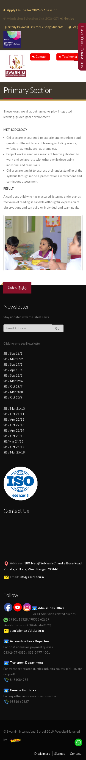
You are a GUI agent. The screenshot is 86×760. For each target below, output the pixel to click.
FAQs (74, 27)
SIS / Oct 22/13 (13, 425)
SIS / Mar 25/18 (14, 452)
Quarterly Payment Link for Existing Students (33, 27)
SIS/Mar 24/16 (13, 441)
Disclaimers (42, 753)
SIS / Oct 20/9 (12, 397)
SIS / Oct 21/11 (13, 414)
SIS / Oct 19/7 (12, 386)
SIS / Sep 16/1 (12, 353)
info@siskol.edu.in (32, 577)
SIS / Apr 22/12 (13, 419)
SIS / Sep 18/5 (12, 375)
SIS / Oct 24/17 (13, 447)
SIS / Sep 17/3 (12, 364)
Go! (58, 328)
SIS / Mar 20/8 (13, 392)
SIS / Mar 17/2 (13, 359)
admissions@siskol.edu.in (27, 630)
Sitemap (59, 753)
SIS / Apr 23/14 (13, 430)
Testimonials (69, 56)
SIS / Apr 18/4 (12, 370)
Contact (39, 56)
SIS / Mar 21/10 (14, 408)
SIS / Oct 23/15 (13, 436)
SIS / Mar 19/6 (13, 381)
